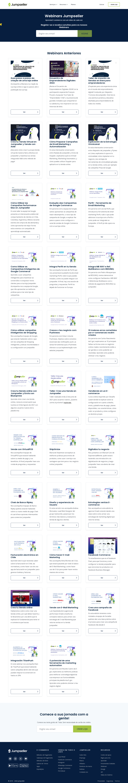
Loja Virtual (61, 757)
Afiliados (82, 763)
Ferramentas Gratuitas (108, 763)
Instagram (61, 762)
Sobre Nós (83, 755)
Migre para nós (105, 758)
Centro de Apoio (106, 755)
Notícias (82, 769)
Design (103, 769)
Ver (24, 112)
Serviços (53, 6)
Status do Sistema (106, 775)
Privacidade (101, 781)
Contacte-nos (84, 772)
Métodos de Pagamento (44, 755)
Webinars (104, 766)
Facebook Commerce (65, 760)
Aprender (104, 761)
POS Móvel (61, 771)
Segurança (109, 781)
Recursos (64, 6)
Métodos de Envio (42, 761)
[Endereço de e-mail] (55, 728)
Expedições (40, 769)
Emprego (82, 758)
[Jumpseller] (17, 751)
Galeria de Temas (42, 763)
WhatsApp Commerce (65, 765)
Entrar (102, 4)
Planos (73, 4)
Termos (117, 781)
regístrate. (67, 402)
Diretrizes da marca (86, 766)
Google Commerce (64, 768)
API (102, 772)
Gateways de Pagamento (45, 758)
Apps (38, 766)
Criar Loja (114, 4)
